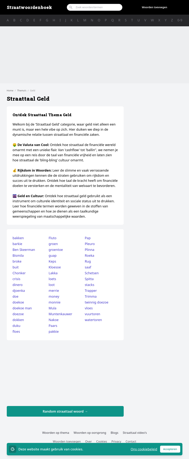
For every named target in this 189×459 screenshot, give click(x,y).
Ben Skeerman (24, 249)
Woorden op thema (55, 433)
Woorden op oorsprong (90, 433)
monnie (55, 302)
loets (52, 279)
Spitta (89, 279)
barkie (17, 244)
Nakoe (54, 320)
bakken (18, 238)
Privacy (116, 441)
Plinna (89, 249)
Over (88, 441)
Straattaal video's (135, 433)
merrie (54, 290)
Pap (88, 238)
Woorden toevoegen (154, 7)
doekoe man (22, 308)
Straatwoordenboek (29, 7)
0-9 (179, 20)
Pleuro (90, 244)
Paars (53, 325)
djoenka (19, 290)
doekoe (18, 302)
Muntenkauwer (60, 314)
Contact (131, 441)
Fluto (53, 238)
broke (17, 261)
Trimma (91, 296)
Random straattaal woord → (65, 411)
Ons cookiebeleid (144, 449)
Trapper (91, 290)
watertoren (93, 320)
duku (16, 325)
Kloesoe (55, 267)
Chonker (19, 273)
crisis (16, 279)
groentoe (56, 249)
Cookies (101, 441)
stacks (89, 284)
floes (16, 331)
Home (10, 90)
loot (52, 284)
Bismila (18, 255)
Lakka (53, 273)
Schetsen (92, 273)
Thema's (21, 90)
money (54, 296)
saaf (88, 267)
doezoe (18, 314)
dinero (18, 284)
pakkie (54, 331)
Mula (52, 308)
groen (53, 244)
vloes (89, 308)
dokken (18, 320)
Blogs (114, 433)
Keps (52, 261)
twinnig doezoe (96, 302)
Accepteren (171, 450)
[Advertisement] (94, 54)
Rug (88, 261)
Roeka (89, 255)
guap (53, 255)
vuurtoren (92, 314)
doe (15, 296)
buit (16, 267)
